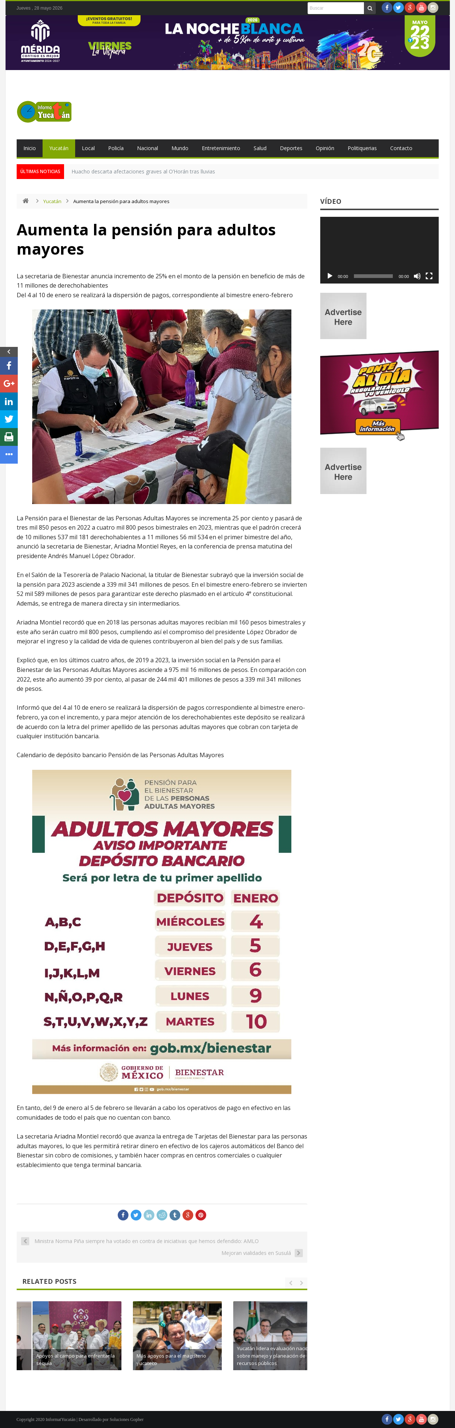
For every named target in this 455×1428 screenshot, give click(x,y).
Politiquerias (362, 148)
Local (88, 148)
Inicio (29, 148)
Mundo (179, 148)
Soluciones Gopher (127, 1419)
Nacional (147, 148)
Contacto (401, 148)
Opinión (325, 148)
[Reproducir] (330, 276)
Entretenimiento (221, 148)
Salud (260, 148)
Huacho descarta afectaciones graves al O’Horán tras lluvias (143, 171)
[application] (379, 250)
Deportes (291, 148)
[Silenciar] (417, 276)
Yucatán (58, 148)
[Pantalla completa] (429, 276)
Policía (116, 148)
